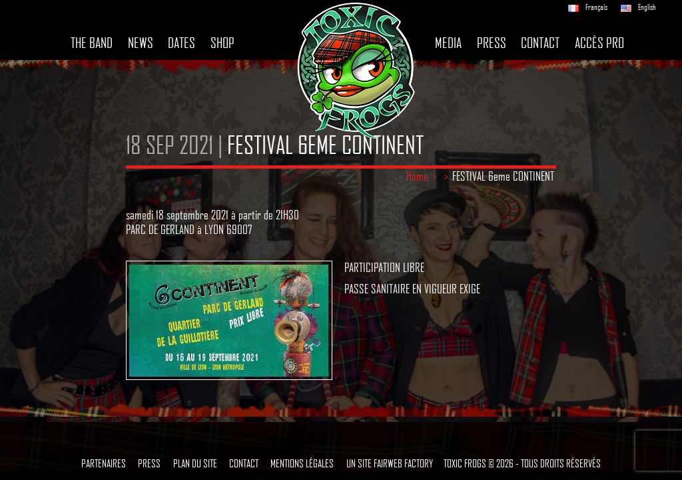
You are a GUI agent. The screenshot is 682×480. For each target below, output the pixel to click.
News (140, 43)
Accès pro (599, 43)
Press (491, 43)
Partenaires (103, 463)
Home (417, 176)
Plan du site (195, 463)
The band (92, 43)
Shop (222, 43)
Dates (181, 43)
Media (448, 43)
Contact (540, 43)
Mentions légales (302, 463)
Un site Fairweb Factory (389, 463)
